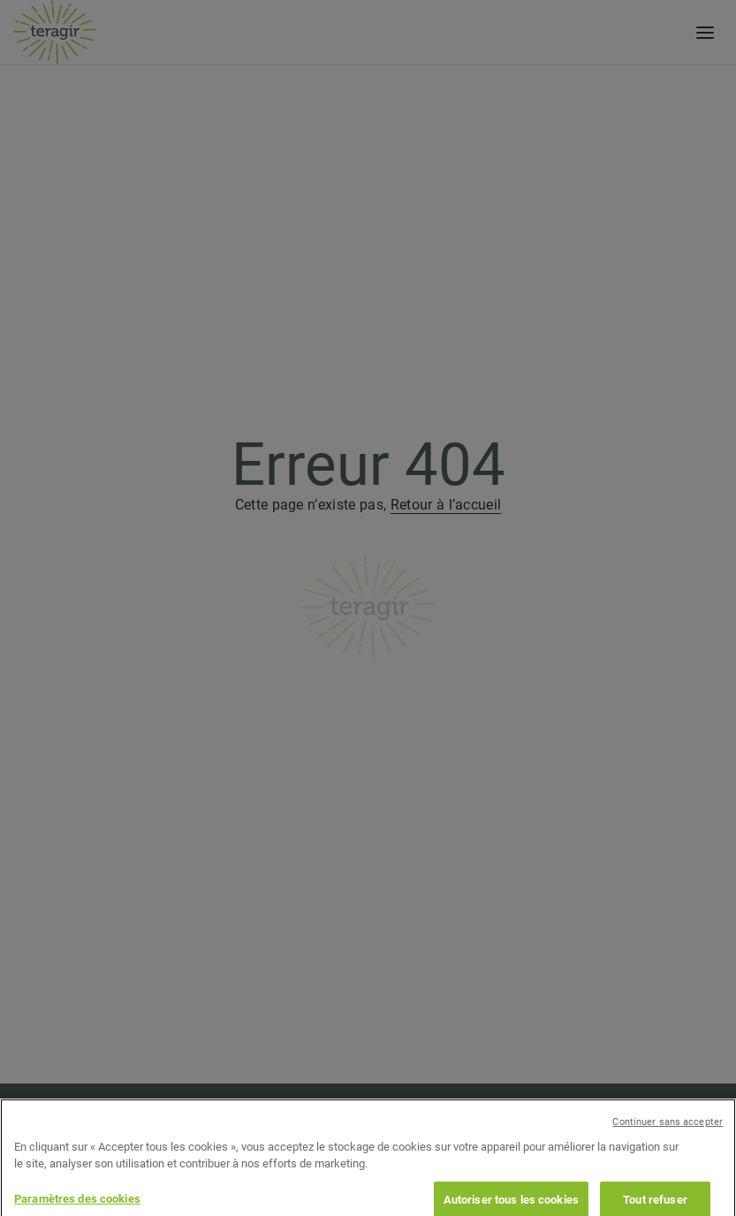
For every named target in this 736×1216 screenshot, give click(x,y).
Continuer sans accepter (667, 1136)
